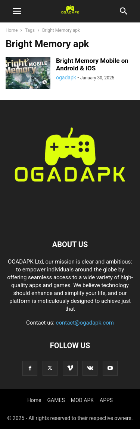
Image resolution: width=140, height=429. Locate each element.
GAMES (56, 400)
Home (12, 30)
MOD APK (82, 400)
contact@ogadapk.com (85, 322)
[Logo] (70, 221)
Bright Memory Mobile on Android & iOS (92, 64)
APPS (106, 400)
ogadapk (66, 77)
